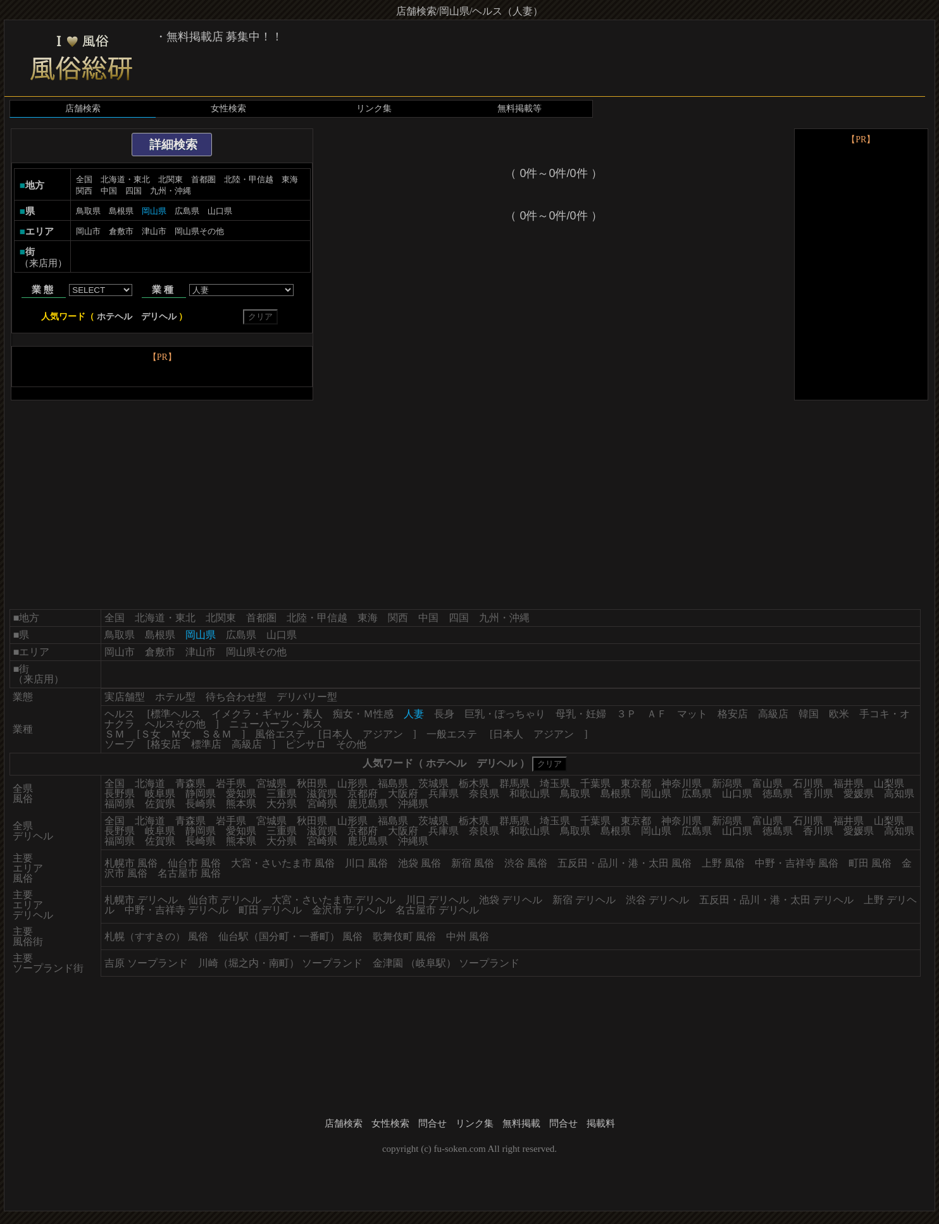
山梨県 (889, 783)
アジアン (383, 734)
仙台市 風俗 (194, 863)
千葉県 (595, 783)
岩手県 (231, 783)
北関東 (170, 179)
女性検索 (228, 108)
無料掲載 (521, 1123)
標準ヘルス (176, 713)
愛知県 (241, 793)
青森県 (190, 783)
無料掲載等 (519, 108)
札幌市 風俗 (131, 863)
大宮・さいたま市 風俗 (283, 863)
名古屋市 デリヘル (437, 910)
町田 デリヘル (270, 910)
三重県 (281, 793)
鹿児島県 (367, 803)
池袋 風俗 (419, 863)
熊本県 (241, 803)
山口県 (220, 211)
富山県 (767, 783)
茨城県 (433, 783)
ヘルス (119, 713)
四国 (133, 190)
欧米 (839, 713)
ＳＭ (114, 734)
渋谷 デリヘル (657, 899)
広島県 (187, 211)
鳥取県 (88, 211)
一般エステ (451, 734)
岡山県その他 (199, 231)
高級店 (773, 713)
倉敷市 (121, 231)
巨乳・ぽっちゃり (504, 713)
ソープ (119, 744)
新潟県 (727, 783)
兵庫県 (443, 793)
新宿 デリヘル (584, 899)
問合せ (432, 1123)
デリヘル (159, 316)
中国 (109, 190)
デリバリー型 (307, 696)
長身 (444, 713)
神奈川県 (681, 783)
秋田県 (312, 783)
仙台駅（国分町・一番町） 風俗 (290, 936)
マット (692, 713)
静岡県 (200, 793)
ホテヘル (114, 316)
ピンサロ (305, 744)
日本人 (337, 734)
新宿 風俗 (472, 863)
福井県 (848, 783)
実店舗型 (124, 696)
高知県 (899, 793)
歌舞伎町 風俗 (404, 936)
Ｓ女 (150, 734)
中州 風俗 (467, 936)
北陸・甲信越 (248, 179)
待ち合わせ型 (236, 696)
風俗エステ (280, 734)
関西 (84, 190)
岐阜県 (160, 793)
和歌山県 (529, 793)
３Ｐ (626, 713)
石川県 (808, 783)
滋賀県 (322, 793)
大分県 (281, 803)
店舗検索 (83, 108)
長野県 (119, 793)
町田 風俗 (870, 863)
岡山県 (656, 793)
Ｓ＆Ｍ (216, 734)
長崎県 (200, 803)
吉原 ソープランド (146, 963)
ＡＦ (657, 713)
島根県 (121, 211)
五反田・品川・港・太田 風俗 (624, 863)
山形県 (352, 783)
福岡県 (119, 803)
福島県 (393, 783)
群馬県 (514, 783)
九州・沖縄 (170, 190)
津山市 (154, 231)
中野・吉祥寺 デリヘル (176, 910)
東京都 (636, 783)
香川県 (818, 793)
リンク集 (374, 108)
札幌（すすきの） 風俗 (156, 936)
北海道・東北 (125, 179)
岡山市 (88, 231)
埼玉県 (555, 783)
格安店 (733, 713)
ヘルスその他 (175, 724)
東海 (290, 179)
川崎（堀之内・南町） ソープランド (280, 963)
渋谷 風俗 (525, 863)
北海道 (150, 783)
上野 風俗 (723, 863)
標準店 (206, 744)
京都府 (362, 793)
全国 (84, 179)
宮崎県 (322, 803)
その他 (351, 744)
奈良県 (484, 793)
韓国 (809, 713)
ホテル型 (175, 696)
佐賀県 (160, 803)
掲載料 (601, 1123)
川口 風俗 (366, 863)
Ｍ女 (181, 734)
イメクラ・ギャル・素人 (267, 713)
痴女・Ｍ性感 (363, 713)
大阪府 (403, 793)
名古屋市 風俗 (189, 873)
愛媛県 (858, 793)
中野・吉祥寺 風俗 (796, 863)
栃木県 (474, 783)
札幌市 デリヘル (141, 899)
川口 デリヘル (437, 899)
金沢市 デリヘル (348, 910)
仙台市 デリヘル (224, 899)
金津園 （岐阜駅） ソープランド (446, 963)
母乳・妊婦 (581, 713)
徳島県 (777, 793)
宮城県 (271, 783)
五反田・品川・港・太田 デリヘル (776, 899)
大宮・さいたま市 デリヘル (333, 899)
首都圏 (203, 179)
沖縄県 (413, 803)
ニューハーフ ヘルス (276, 724)
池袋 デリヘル (510, 899)
